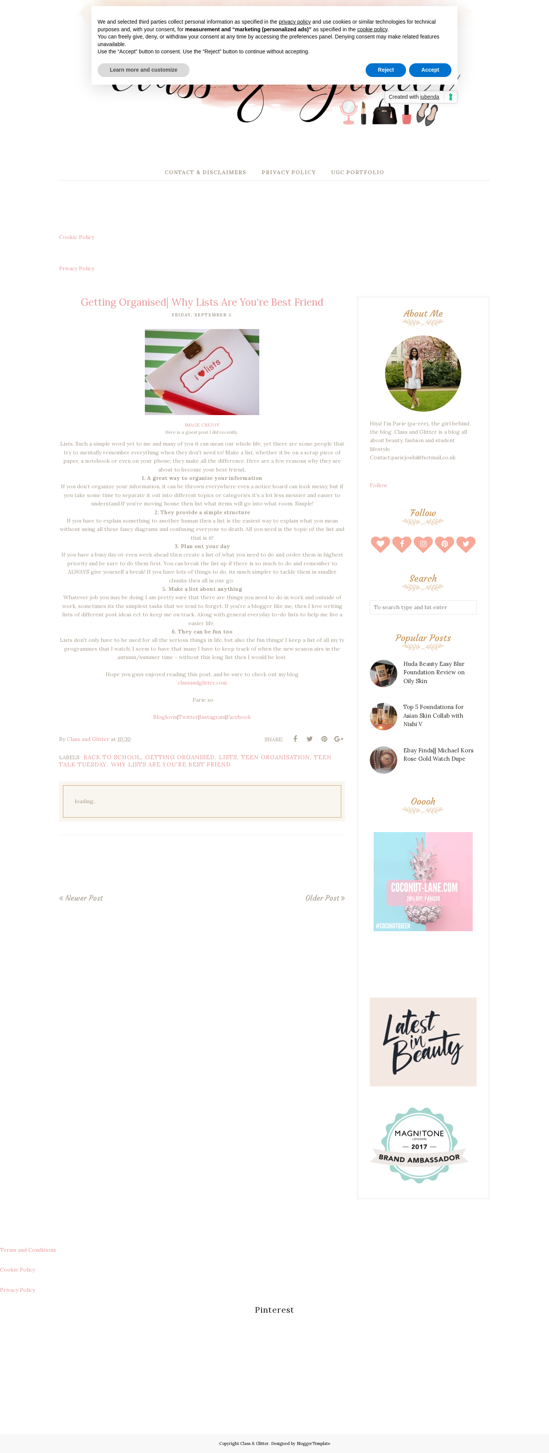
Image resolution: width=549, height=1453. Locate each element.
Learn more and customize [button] (143, 70)
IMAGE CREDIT (202, 425)
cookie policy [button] (372, 29)
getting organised (180, 757)
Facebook (238, 717)
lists (228, 757)
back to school (112, 757)
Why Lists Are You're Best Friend (171, 764)
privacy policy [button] (295, 22)
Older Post (322, 898)
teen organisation (275, 757)
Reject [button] (386, 70)
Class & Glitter (254, 1443)
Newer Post (84, 898)
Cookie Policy (76, 237)
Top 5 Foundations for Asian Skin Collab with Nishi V (433, 715)
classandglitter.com (202, 682)
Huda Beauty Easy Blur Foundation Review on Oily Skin (434, 672)
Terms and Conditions (28, 1249)
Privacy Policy (76, 268)
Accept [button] (430, 70)
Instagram (212, 717)
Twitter (188, 717)
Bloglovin (165, 717)
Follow (378, 485)
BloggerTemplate (313, 1443)
